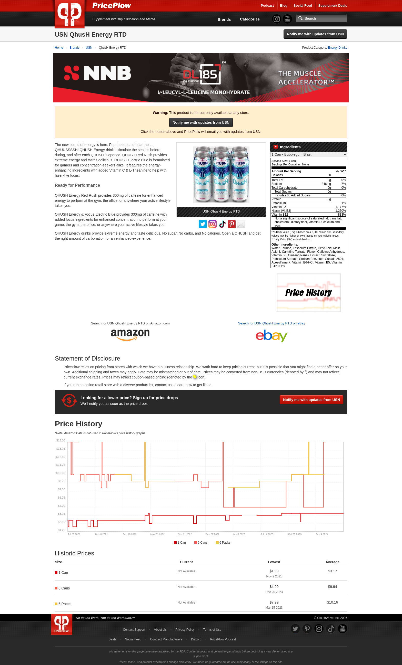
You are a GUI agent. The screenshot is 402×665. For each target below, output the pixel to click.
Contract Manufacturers (166, 637)
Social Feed (303, 5)
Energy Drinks (337, 47)
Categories (250, 19)
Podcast (267, 5)
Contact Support (134, 628)
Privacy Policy (185, 628)
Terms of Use (212, 628)
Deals (112, 637)
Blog (283, 5)
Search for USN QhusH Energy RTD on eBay (271, 322)
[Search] (321, 18)
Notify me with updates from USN (315, 34)
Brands (224, 19)
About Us (160, 628)
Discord (196, 637)
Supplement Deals (332, 5)
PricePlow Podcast (223, 637)
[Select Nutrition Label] (308, 152)
